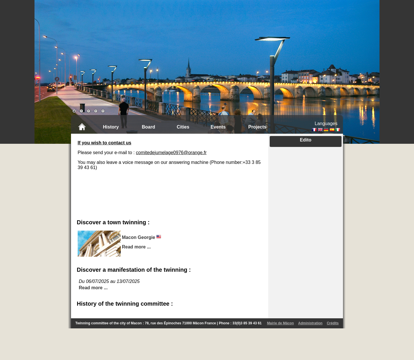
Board (148, 127)
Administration (310, 323)
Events (217, 127)
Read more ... (136, 246)
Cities (183, 127)
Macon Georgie (138, 237)
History (111, 127)
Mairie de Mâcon (280, 323)
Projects (257, 127)
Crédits (333, 323)
